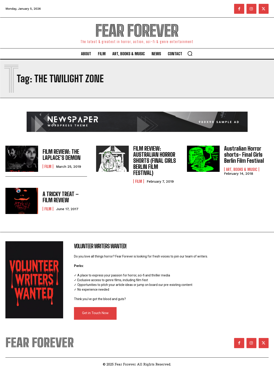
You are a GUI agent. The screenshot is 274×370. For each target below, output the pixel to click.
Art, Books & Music (241, 169)
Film (47, 166)
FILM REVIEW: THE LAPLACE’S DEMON (61, 155)
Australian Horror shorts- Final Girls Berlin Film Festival (244, 154)
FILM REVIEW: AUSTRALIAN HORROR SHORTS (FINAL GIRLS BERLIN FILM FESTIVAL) (154, 160)
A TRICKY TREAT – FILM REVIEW (60, 196)
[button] (189, 53)
